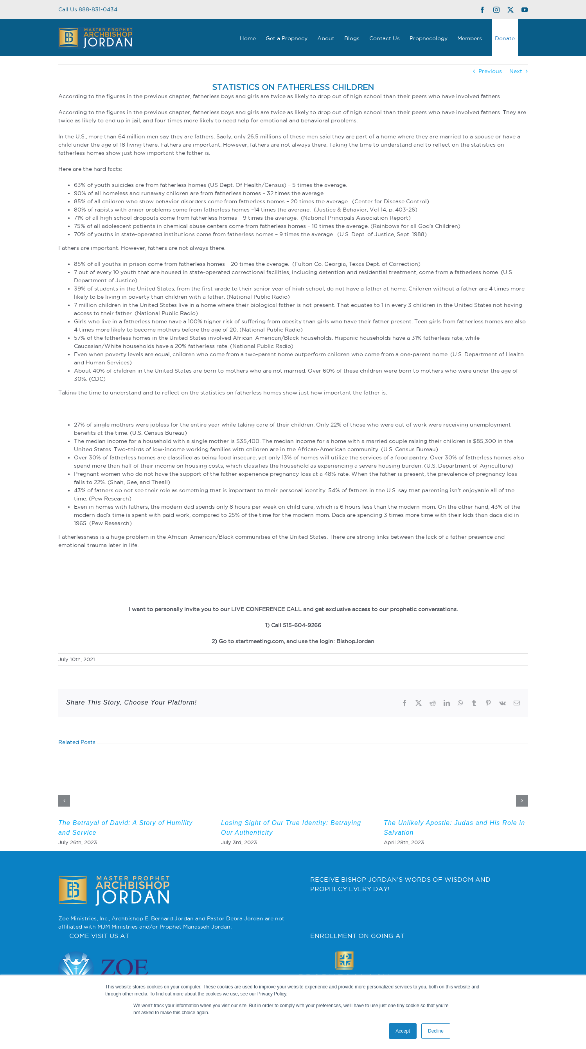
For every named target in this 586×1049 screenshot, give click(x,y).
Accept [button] (402, 1031)
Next (515, 71)
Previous (490, 71)
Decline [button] (436, 1031)
